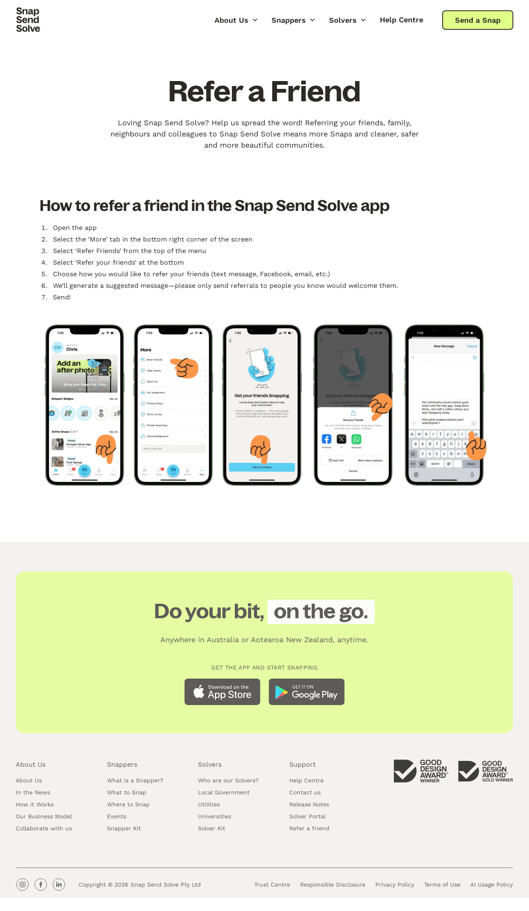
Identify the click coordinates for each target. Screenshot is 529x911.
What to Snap (126, 794)
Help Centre (401, 19)
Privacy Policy (395, 886)
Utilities (209, 806)
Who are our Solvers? (228, 782)
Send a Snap (477, 20)
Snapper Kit (124, 830)
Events (116, 818)
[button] (236, 20)
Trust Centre (273, 886)
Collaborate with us (44, 830)
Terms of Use (442, 886)
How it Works (35, 806)
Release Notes (309, 806)
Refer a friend (309, 830)
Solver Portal (307, 818)
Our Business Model (44, 818)
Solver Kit (211, 830)
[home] (28, 19)
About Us (29, 782)
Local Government (224, 794)
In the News (33, 794)
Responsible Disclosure (333, 886)
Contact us (305, 794)
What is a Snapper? (135, 782)
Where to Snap (128, 806)
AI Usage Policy (492, 886)
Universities (214, 818)
